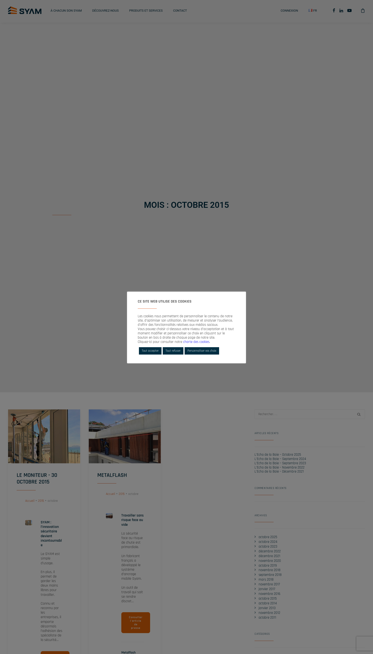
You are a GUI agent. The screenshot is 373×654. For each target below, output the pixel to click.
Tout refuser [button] (173, 351)
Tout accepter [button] (150, 351)
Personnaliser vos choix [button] (201, 351)
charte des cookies (196, 342)
